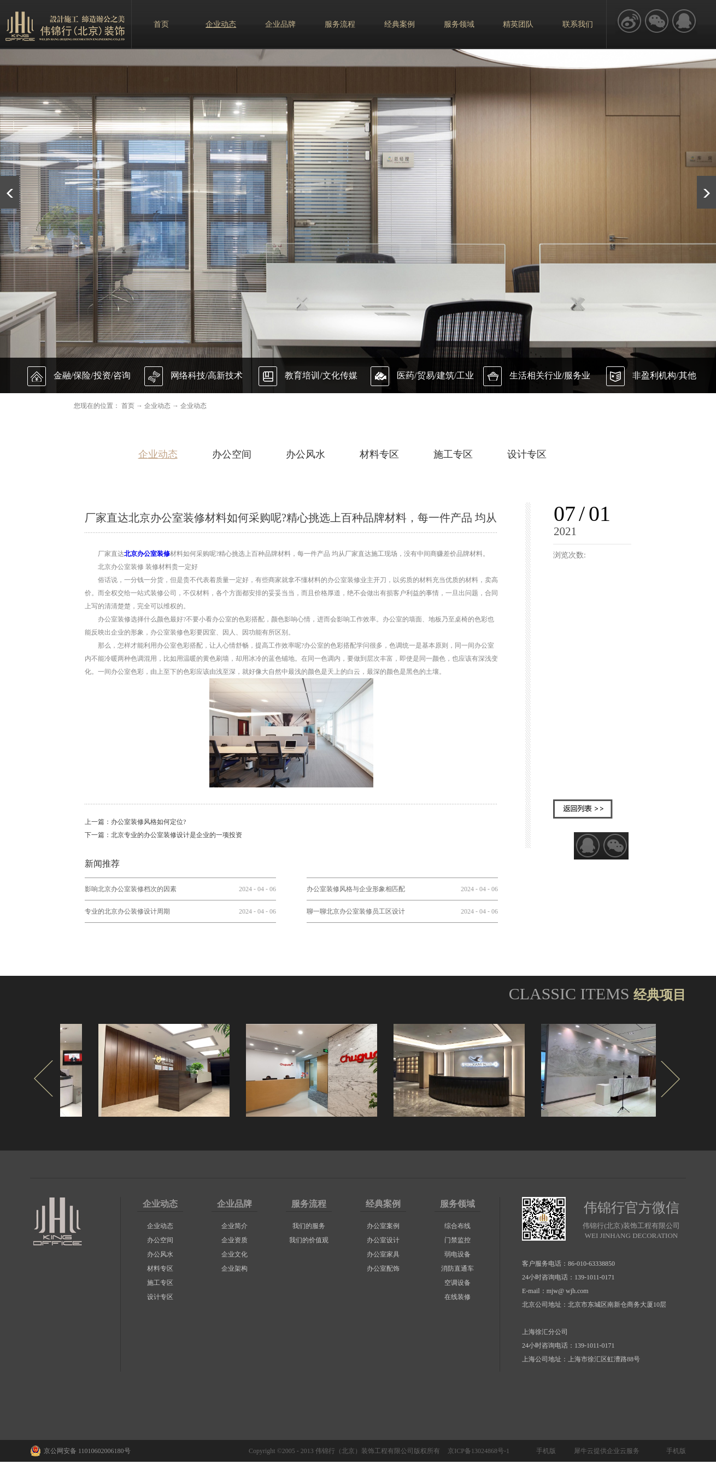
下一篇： (163, 835)
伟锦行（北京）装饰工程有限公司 (364, 1451)
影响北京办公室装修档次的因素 (131, 889)
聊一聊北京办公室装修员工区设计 (356, 911)
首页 (161, 24)
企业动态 (157, 406)
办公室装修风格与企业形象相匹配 (356, 889)
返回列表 (583, 809)
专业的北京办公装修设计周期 (127, 911)
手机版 (544, 1451)
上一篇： (135, 822)
